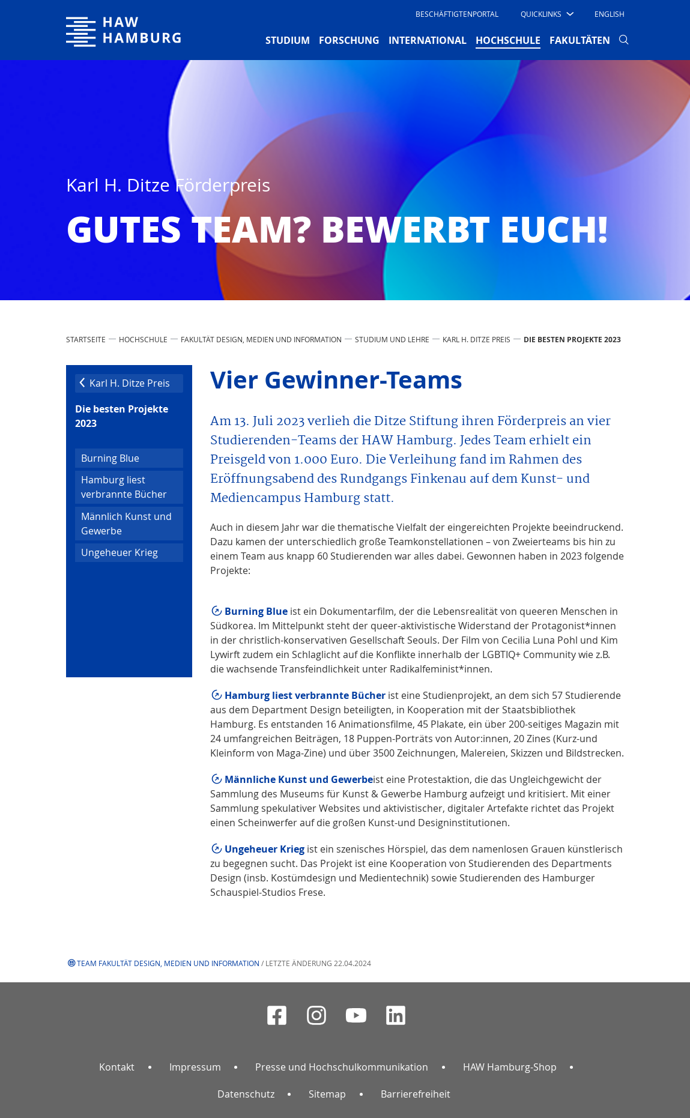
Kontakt (117, 1067)
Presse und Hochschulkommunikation (341, 1067)
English (610, 14)
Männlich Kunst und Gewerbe (126, 523)
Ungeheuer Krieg (119, 552)
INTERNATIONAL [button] (428, 40)
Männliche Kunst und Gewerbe (299, 779)
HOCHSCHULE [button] (508, 39)
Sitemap (327, 1094)
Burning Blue (110, 458)
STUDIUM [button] (287, 40)
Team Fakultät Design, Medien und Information (168, 963)
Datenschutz (245, 1094)
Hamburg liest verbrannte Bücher (124, 487)
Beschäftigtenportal (457, 14)
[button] (546, 14)
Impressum (195, 1067)
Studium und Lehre (392, 339)
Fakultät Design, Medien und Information (261, 339)
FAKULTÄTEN (579, 40)
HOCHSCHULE (143, 339)
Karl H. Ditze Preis (476, 339)
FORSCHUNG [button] (349, 40)
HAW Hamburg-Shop (510, 1067)
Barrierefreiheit (415, 1094)
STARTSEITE (86, 339)
